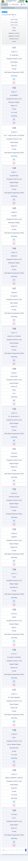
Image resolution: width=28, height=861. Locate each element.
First (4, 850)
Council (14, 30)
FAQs (23, 4)
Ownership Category (14, 33)
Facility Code (14, 19)
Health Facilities (14, 4)
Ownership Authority (14, 36)
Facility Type (14, 25)
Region (14, 27)
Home (4, 4)
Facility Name (14, 22)
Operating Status (13, 38)
